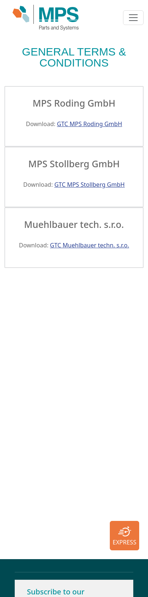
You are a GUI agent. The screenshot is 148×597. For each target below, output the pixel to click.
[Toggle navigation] (133, 17)
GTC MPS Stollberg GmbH (89, 184)
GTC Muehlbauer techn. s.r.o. (89, 245)
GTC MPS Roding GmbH (89, 124)
